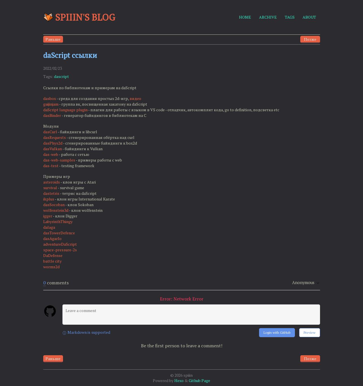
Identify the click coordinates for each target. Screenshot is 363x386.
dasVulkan (52, 148)
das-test (50, 165)
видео (135, 98)
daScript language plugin (65, 109)
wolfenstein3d (55, 210)
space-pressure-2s (60, 249)
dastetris (51, 193)
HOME (245, 17)
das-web (50, 154)
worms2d (51, 266)
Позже (310, 39)
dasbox (49, 98)
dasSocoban (54, 204)
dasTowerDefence (59, 232)
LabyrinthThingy (58, 221)
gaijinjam (50, 104)
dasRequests (54, 137)
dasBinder (52, 115)
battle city (52, 261)
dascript (61, 76)
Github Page (199, 380)
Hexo (179, 380)
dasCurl (50, 131)
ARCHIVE (268, 17)
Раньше (52, 39)
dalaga (49, 227)
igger (47, 216)
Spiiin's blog (79, 17)
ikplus (48, 199)
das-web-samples (59, 160)
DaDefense (52, 255)
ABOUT (309, 17)
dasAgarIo (52, 238)
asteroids (51, 182)
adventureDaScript (60, 244)
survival (50, 187)
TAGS (290, 17)
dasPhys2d (52, 143)
